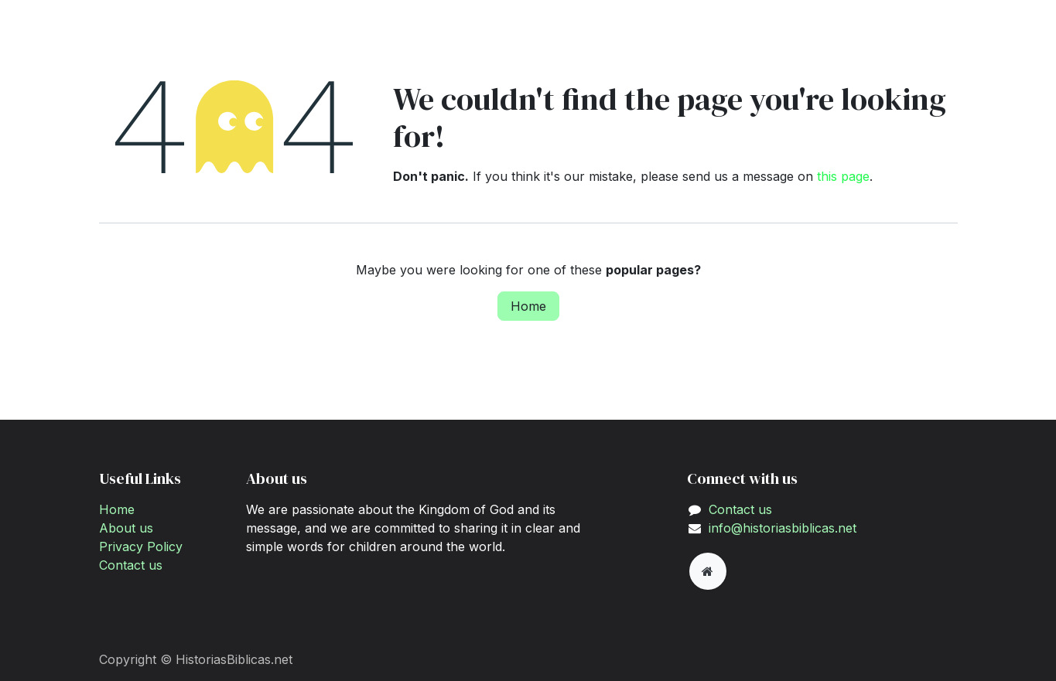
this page (843, 176)
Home (528, 306)
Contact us (130, 565)
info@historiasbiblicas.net (782, 528)
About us (126, 528)
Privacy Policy (141, 546)
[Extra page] (707, 571)
